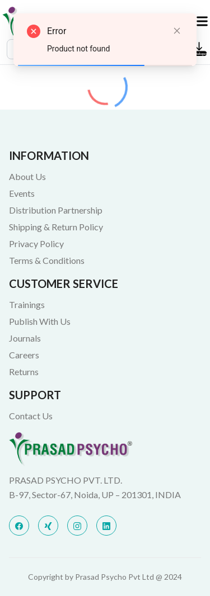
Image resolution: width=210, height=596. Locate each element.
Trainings (27, 304)
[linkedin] (106, 525)
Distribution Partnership (55, 210)
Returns (24, 371)
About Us (27, 176)
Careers (24, 354)
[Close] (177, 31)
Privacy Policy (36, 243)
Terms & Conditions (47, 260)
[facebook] (19, 525)
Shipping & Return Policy (56, 226)
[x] (48, 525)
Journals (25, 338)
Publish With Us (40, 321)
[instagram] (77, 525)
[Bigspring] (105, 449)
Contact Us (31, 415)
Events (22, 193)
